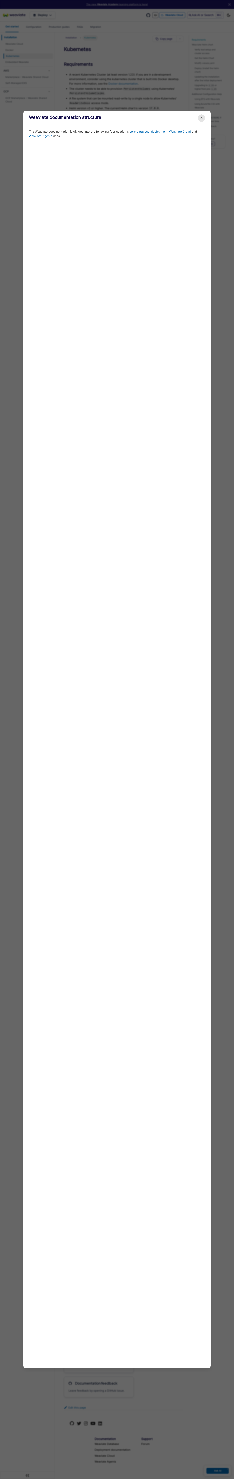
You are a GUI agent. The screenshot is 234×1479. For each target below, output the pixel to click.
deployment (159, 131)
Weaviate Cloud (180, 131)
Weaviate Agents (40, 136)
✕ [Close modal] (201, 117)
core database (139, 131)
